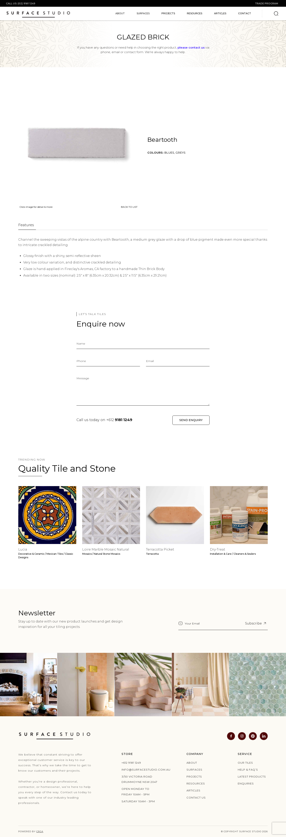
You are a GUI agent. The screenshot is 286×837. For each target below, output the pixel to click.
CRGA (39, 831)
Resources (194, 13)
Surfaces (194, 769)
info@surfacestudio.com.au (141, 769)
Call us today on (104, 420)
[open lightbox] (77, 142)
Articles (220, 13)
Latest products (252, 776)
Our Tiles (245, 762)
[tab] (27, 225)
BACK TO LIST (129, 206)
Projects (168, 13)
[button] (120, 13)
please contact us (191, 47)
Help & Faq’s (248, 769)
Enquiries (246, 783)
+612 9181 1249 (131, 762)
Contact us (196, 797)
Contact (244, 13)
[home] (38, 13)
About (191, 762)
